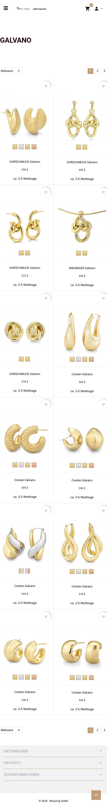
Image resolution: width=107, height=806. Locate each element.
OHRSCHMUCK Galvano (24, 162)
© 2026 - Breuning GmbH (53, 801)
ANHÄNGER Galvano (82, 268)
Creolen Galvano (82, 374)
